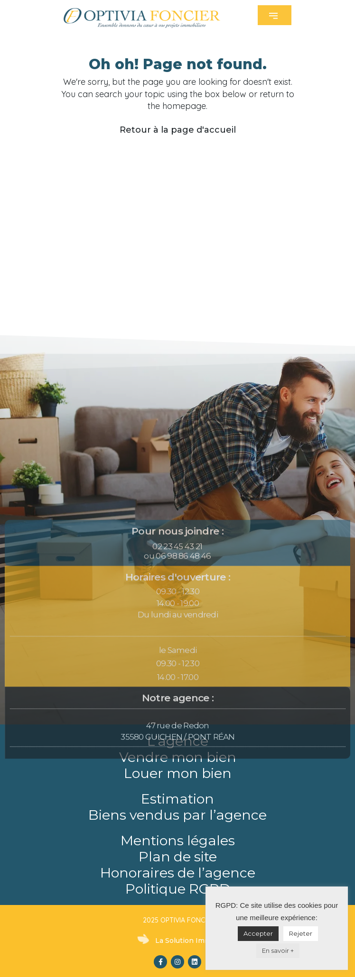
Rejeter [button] (300, 933)
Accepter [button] (258, 933)
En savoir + (278, 950)
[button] (274, 15)
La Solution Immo (185, 940)
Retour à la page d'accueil (178, 130)
